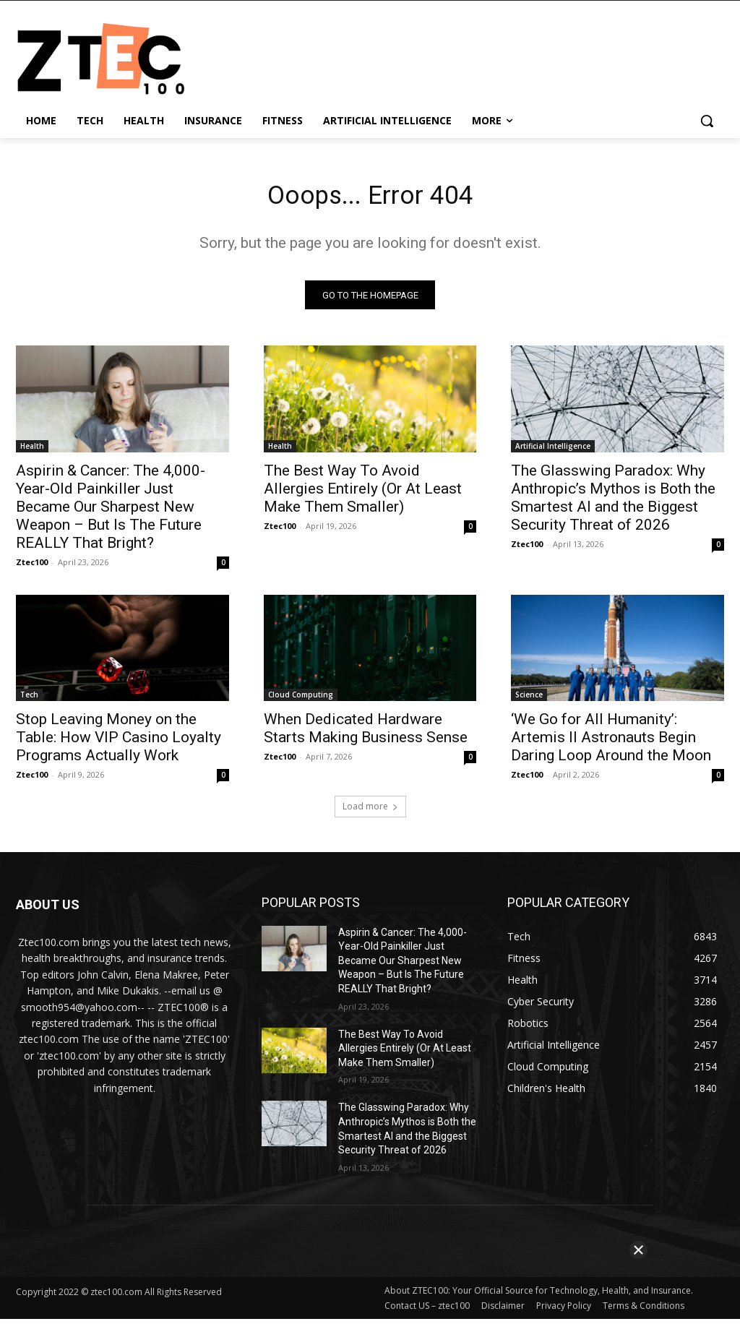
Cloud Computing (300, 700)
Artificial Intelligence (552, 450)
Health (32, 450)
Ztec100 (32, 566)
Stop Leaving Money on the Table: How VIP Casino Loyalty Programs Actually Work (118, 742)
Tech (29, 700)
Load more (370, 811)
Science (529, 700)
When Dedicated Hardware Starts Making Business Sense (366, 733)
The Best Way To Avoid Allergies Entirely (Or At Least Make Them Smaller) (363, 493)
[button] (706, 120)
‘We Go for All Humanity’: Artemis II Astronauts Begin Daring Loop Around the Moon (611, 742)
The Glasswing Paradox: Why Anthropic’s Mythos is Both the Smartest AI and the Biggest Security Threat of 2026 (613, 502)
